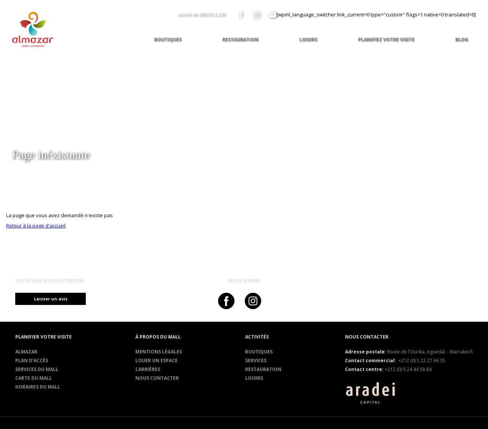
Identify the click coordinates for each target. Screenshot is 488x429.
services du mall (36, 369)
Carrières (147, 369)
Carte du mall (33, 378)
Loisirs (254, 378)
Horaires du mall (37, 387)
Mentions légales (158, 352)
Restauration (240, 39)
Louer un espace (156, 360)
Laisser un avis (53, 299)
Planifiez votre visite (386, 39)
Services (255, 360)
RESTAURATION (263, 369)
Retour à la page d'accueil (36, 225)
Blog (461, 39)
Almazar (26, 352)
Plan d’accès (31, 360)
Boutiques (259, 352)
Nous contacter (157, 378)
